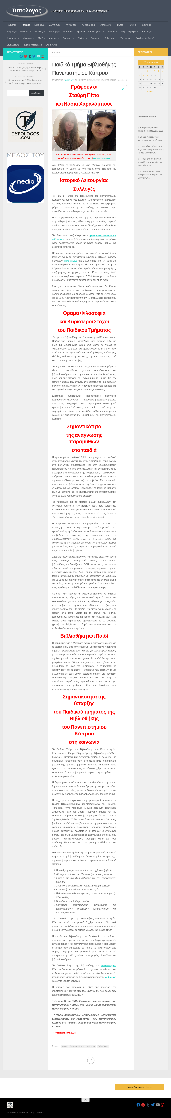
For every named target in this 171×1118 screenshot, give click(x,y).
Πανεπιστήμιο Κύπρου (101, 158)
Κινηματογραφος (128, 31)
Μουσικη (53, 38)
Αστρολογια (105, 25)
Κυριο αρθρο (40, 25)
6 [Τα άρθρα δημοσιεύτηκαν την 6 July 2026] (139, 75)
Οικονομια (67, 38)
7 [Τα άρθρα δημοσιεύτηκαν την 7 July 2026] (143, 75)
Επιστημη (53, 31)
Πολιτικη (95, 38)
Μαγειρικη (27, 38)
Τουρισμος (125, 38)
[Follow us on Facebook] (21, 56)
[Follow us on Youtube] (38, 56)
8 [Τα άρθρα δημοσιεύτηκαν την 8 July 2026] (147, 75)
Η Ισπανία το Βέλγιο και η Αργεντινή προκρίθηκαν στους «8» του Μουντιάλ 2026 (151, 149)
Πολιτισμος (109, 38)
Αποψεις (26, 25)
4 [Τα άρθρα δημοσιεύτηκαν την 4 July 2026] (158, 71)
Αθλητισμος (54, 25)
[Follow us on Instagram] (42, 56)
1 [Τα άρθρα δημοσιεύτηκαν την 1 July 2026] (147, 71)
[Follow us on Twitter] (34, 56)
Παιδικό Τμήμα (103, 1046)
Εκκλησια (24, 31)
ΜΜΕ (40, 38)
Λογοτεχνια (12, 38)
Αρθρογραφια (88, 25)
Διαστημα (146, 25)
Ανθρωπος (71, 25)
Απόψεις (65, 1046)
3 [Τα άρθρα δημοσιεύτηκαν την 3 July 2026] (154, 71)
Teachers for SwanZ (145, 38)
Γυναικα (132, 25)
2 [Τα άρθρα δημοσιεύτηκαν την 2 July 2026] (150, 71)
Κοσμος (145, 31)
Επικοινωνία (51, 45)
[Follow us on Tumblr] (29, 56)
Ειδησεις (11, 31)
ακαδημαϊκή (59, 980)
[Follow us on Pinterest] (25, 56)
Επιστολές (68, 31)
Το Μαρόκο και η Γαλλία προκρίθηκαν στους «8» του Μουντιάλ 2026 (150, 174)
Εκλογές (39, 31)
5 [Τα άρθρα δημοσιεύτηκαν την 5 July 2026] (162, 71)
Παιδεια (81, 38)
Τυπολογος (26, 10)
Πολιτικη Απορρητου (32, 45)
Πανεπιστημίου (107, 965)
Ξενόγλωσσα (13, 45)
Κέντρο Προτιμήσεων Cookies (139, 1087)
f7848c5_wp (69, 80)
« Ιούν (150, 91)
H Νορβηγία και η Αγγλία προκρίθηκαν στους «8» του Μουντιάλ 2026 (150, 162)
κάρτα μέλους (71, 260)
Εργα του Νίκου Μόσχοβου (89, 31)
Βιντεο (120, 25)
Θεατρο (111, 31)
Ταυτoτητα (11, 25)
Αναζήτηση (36, 93)
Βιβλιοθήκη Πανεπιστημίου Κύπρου (82, 1046)
